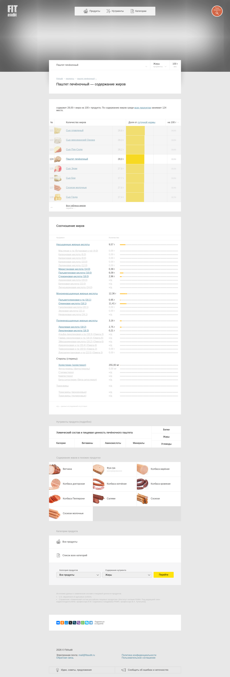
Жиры (166, 437)
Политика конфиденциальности (139, 655)
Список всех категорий (71, 555)
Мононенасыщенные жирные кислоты (77, 293)
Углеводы (166, 444)
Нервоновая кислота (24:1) (73, 314)
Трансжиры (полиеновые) (72, 396)
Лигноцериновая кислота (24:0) (75, 287)
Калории (61, 443)
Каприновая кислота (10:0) (72, 262)
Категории (140, 11)
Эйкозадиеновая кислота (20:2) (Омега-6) (81, 341)
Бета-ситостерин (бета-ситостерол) (77, 379)
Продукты (94, 11)
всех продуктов (142, 107)
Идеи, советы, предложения (76, 670)
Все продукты (66, 542)
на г (172, 122)
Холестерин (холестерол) (72, 365)
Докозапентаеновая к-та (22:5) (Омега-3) (80, 352)
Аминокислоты (113, 443)
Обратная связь (65, 657)
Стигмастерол (66, 372)
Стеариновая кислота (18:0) (73, 276)
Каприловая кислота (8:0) (72, 258)
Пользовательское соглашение (138, 657)
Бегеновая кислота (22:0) (72, 283)
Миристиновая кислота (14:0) (74, 269)
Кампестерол (65, 376)
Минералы (138, 443)
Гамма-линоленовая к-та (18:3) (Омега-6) (80, 338)
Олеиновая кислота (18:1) (72, 303)
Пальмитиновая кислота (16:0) (75, 273)
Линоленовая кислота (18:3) (73, 330)
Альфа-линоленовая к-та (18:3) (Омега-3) (81, 334)
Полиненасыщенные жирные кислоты (77, 320)
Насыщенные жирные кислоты (73, 244)
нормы (146, 122)
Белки (166, 429)
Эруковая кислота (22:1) (71, 311)
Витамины (87, 443)
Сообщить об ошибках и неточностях (148, 670)
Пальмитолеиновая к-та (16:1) (74, 300)
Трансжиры (62, 386)
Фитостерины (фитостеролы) (74, 368)
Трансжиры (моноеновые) (72, 392)
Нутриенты (118, 11)
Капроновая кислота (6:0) (72, 254)
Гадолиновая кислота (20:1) (73, 307)
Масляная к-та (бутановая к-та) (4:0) (78, 251)
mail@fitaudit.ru (87, 655)
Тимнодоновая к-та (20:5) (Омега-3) (77, 349)
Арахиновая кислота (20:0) (72, 280)
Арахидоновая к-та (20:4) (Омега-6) (77, 345)
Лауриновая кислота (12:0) (72, 265)
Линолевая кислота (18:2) (72, 327)
